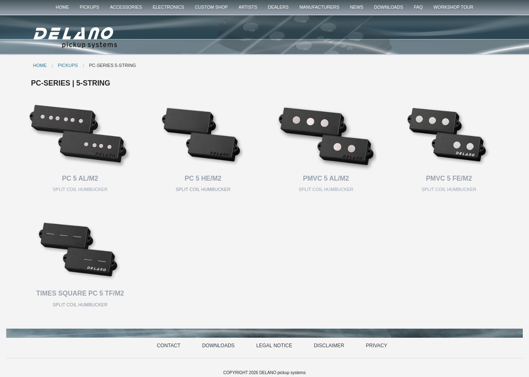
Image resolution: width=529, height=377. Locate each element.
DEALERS (278, 7)
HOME (62, 7)
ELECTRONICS (168, 7)
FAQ (418, 7)
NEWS (356, 7)
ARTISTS (247, 7)
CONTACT (168, 345)
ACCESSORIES (126, 7)
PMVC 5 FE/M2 (449, 178)
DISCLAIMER (329, 345)
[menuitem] (62, 7)
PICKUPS (89, 7)
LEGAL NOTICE (274, 345)
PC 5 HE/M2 (203, 178)
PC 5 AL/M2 (80, 178)
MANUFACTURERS (319, 7)
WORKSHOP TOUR (454, 7)
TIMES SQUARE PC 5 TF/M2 (80, 293)
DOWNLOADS (388, 7)
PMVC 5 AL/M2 (326, 178)
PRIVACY (376, 345)
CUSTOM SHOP (211, 7)
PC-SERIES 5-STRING (112, 65)
